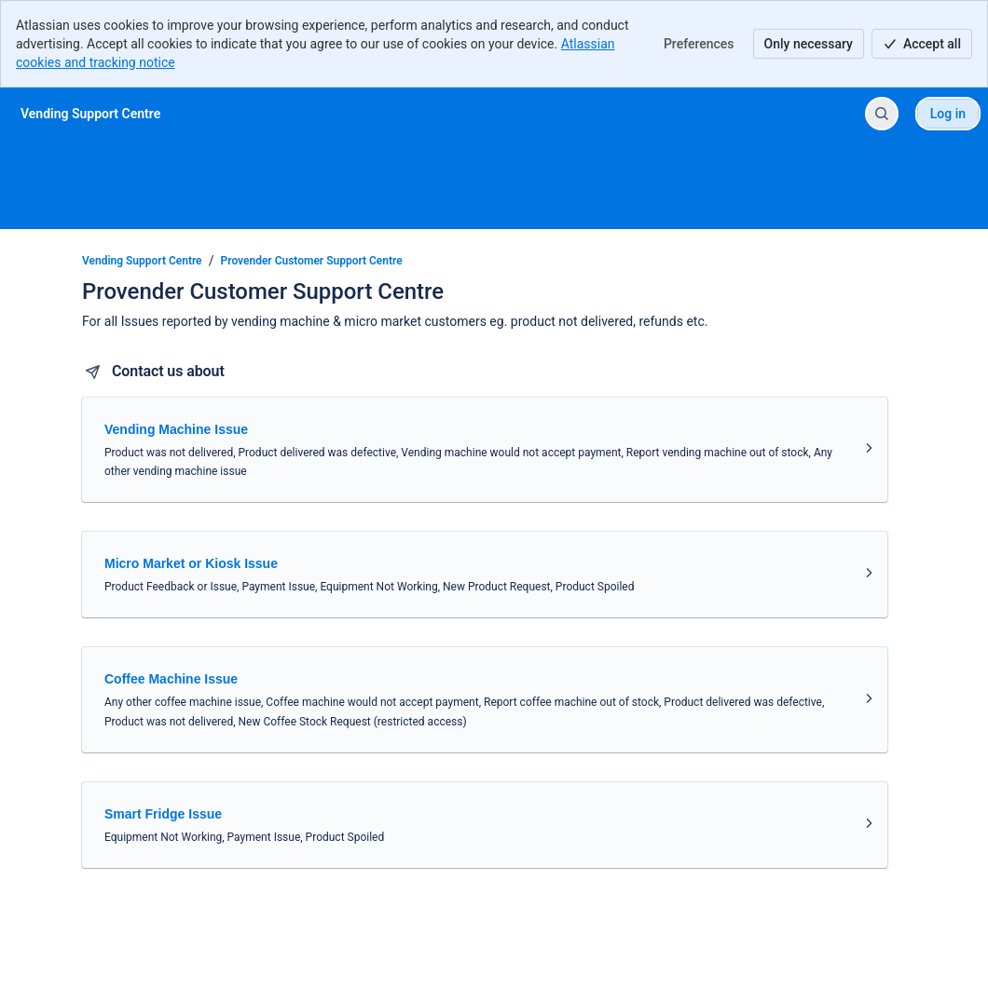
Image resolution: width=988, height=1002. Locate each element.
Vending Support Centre (142, 260)
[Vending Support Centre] (90, 113)
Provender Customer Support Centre (312, 260)
